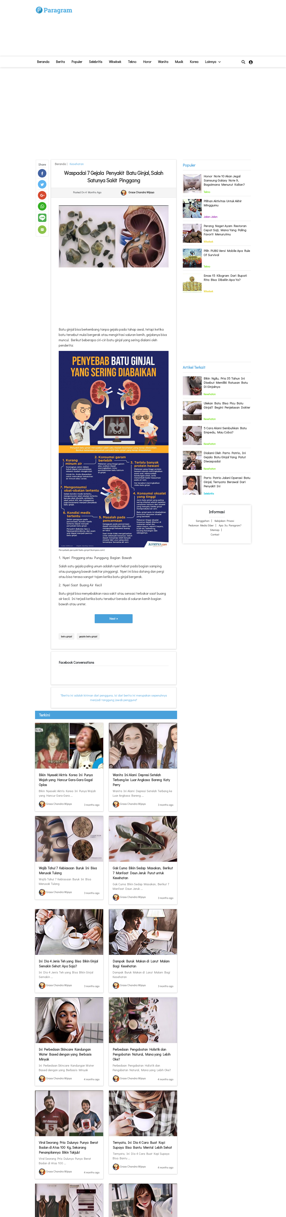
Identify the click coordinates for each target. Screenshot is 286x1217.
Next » (113, 618)
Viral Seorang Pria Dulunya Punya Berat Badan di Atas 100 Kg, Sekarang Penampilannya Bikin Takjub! (68, 1147)
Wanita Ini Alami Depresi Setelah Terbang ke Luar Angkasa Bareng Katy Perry (141, 780)
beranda (43, 61)
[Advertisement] (171, 29)
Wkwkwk (115, 61)
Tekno (132, 61)
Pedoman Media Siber (201, 525)
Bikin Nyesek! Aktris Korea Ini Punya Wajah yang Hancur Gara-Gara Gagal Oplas (66, 780)
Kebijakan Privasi (224, 521)
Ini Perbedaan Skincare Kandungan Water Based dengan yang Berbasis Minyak (65, 1054)
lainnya (213, 61)
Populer (76, 61)
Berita (60, 61)
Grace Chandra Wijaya (141, 192)
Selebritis (95, 61)
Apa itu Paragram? (230, 525)
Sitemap (214, 530)
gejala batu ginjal (88, 636)
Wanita (163, 61)
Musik (179, 61)
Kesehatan (76, 164)
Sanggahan (202, 521)
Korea (194, 61)
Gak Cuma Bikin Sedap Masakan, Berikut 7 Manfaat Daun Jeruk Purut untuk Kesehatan (143, 873)
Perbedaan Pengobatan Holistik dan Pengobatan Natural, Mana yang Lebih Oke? (141, 1054)
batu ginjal (66, 636)
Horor (147, 61)
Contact (215, 534)
